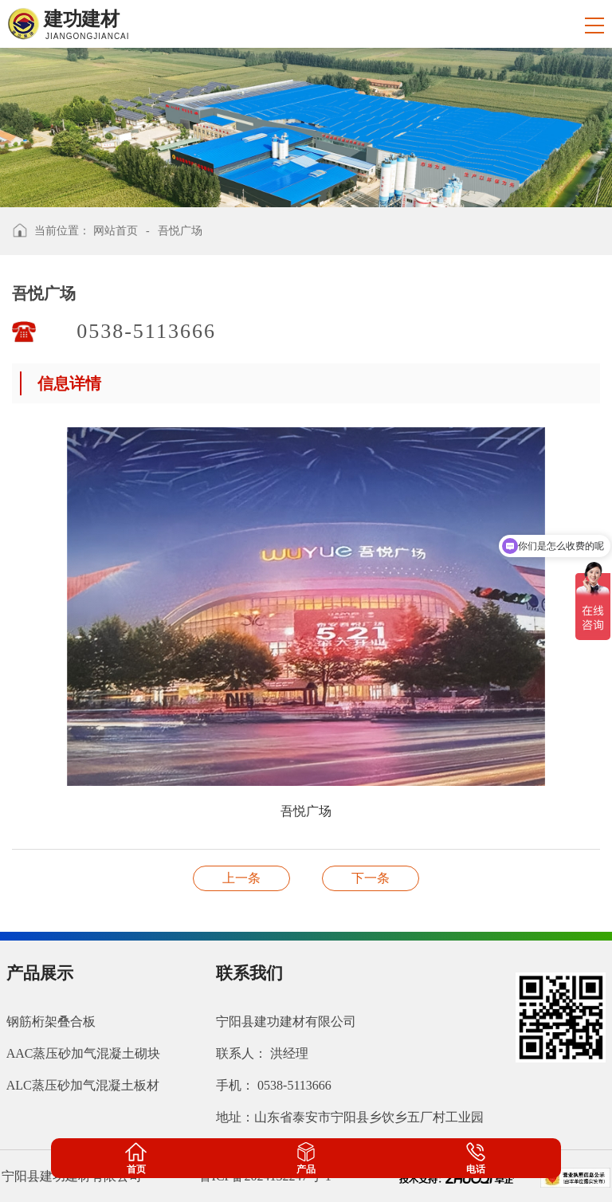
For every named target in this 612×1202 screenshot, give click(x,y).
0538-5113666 (149, 331)
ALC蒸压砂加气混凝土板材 (82, 1085)
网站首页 (115, 231)
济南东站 (370, 878)
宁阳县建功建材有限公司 (286, 1021)
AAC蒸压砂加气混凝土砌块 (83, 1053)
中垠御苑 (241, 878)
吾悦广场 (180, 231)
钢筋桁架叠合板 (51, 1021)
